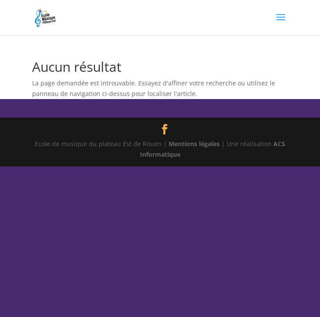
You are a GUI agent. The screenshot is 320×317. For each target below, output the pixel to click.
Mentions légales (194, 144)
